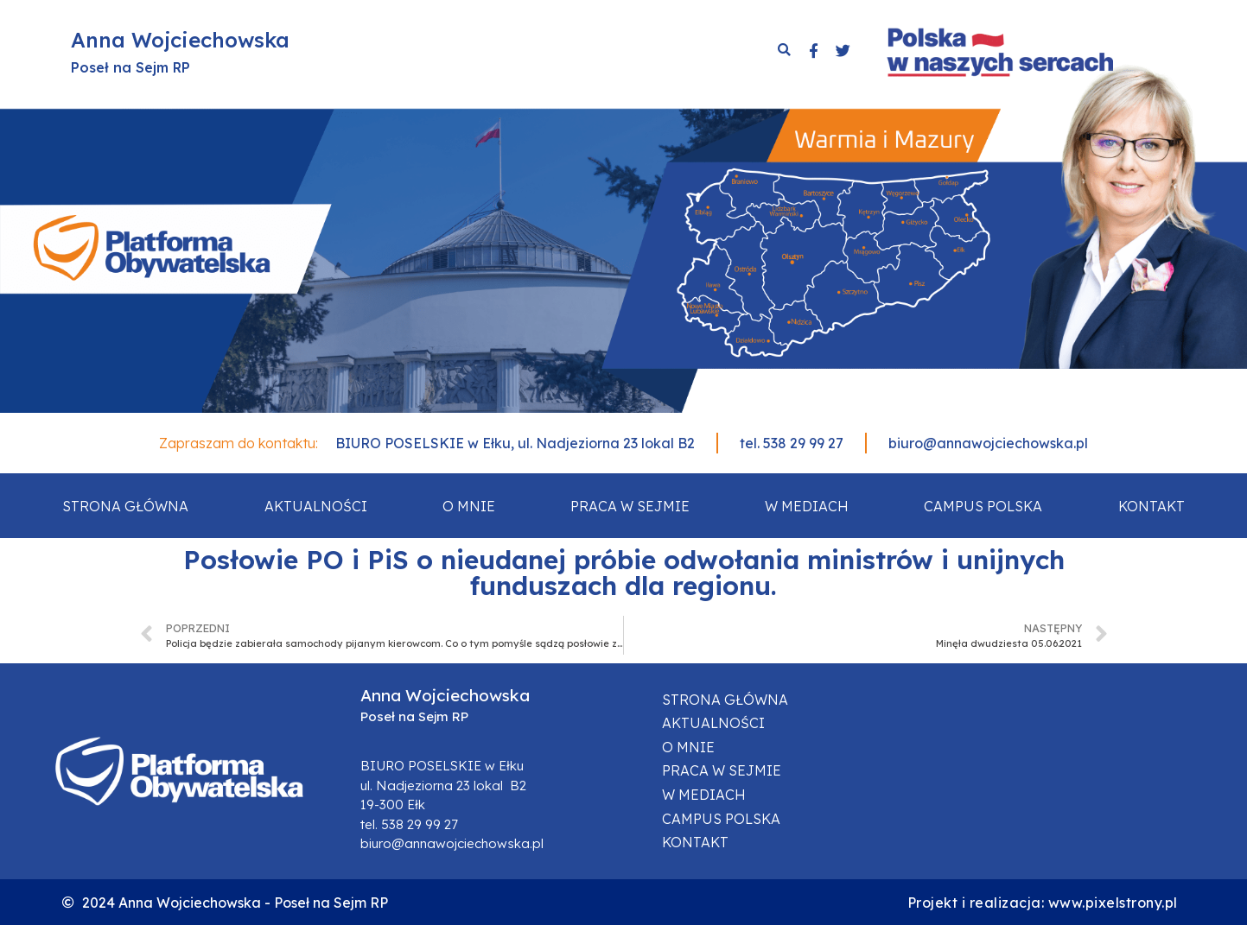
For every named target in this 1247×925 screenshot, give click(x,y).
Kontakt (1151, 506)
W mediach (807, 506)
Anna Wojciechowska (180, 40)
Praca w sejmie (630, 506)
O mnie (468, 506)
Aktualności (315, 506)
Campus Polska (983, 506)
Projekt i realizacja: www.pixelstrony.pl (1042, 902)
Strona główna (125, 506)
